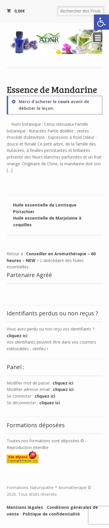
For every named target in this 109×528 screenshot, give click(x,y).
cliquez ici (17, 335)
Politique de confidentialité (51, 514)
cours (63, 101)
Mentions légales (25, 507)
